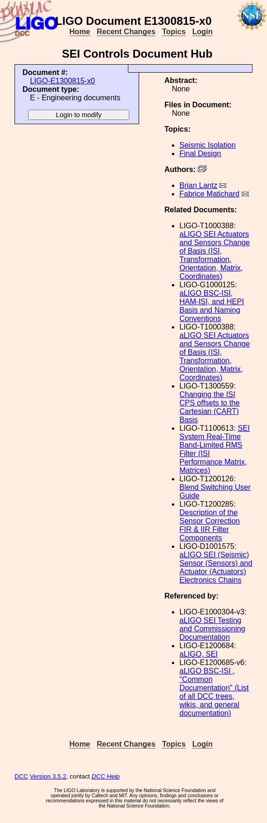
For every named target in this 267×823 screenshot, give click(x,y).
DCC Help (106, 776)
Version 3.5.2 (48, 776)
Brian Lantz (198, 185)
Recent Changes (126, 32)
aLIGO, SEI (198, 654)
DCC (21, 776)
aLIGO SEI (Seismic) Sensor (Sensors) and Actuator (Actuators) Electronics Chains (215, 567)
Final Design (200, 153)
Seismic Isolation (207, 145)
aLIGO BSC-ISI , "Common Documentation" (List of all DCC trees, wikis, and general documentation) (214, 692)
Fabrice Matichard (209, 194)
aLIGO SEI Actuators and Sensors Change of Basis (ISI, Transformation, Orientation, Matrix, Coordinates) (214, 255)
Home (79, 32)
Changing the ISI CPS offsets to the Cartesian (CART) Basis (209, 407)
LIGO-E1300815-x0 (62, 81)
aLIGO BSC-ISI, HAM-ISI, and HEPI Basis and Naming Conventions (211, 305)
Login (202, 32)
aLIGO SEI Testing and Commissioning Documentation (212, 628)
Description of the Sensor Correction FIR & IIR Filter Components (209, 525)
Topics (173, 32)
